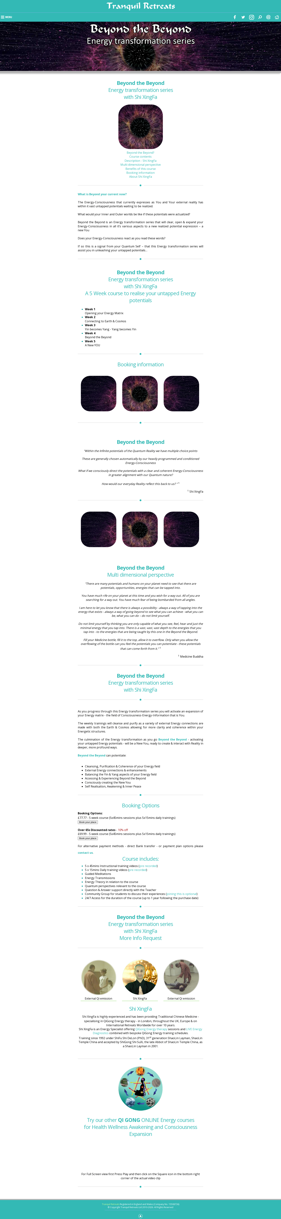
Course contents (140, 157)
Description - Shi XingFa (140, 161)
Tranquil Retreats (110, 1204)
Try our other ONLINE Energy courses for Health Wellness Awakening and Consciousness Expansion (140, 1126)
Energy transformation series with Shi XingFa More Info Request (140, 927)
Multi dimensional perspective (140, 165)
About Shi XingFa (140, 177)
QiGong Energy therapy (151, 1029)
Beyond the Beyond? (140, 153)
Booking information (140, 173)
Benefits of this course (140, 169)
